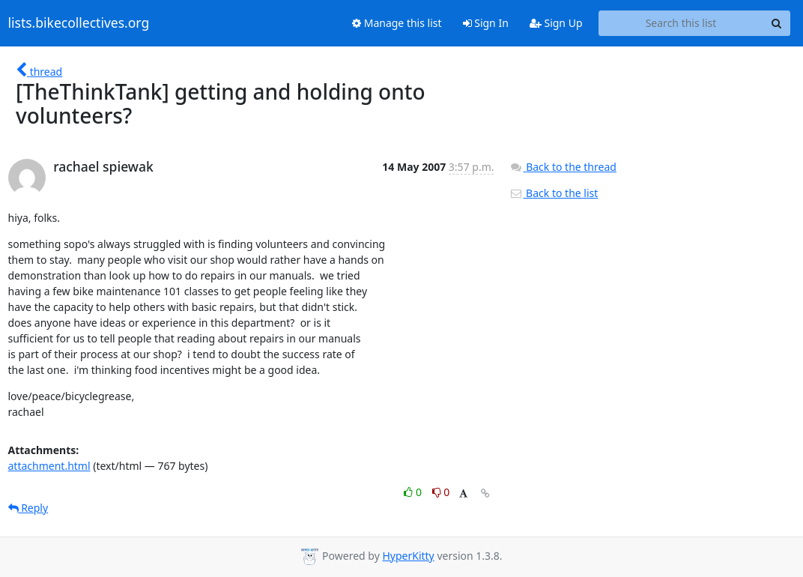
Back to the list (553, 193)
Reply (28, 508)
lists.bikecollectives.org (79, 23)
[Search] (776, 23)
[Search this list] (681, 23)
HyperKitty (408, 556)
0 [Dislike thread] (441, 492)
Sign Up (556, 23)
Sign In (486, 23)
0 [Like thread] (414, 492)
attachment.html (49, 466)
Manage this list (397, 23)
